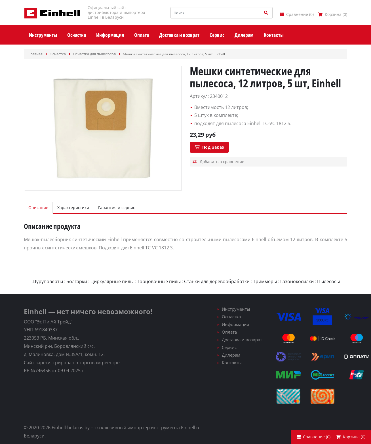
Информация (235, 324)
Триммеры (265, 281)
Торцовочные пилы (159, 281)
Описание (38, 207)
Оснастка (231, 316)
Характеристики (73, 207)
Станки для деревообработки (217, 281)
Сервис (229, 347)
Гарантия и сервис (116, 207)
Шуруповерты (47, 281)
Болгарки (76, 281)
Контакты (232, 362)
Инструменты (236, 309)
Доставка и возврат (242, 339)
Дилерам (231, 355)
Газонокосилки (297, 281)
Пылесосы (328, 281)
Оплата (229, 332)
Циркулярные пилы (112, 281)
